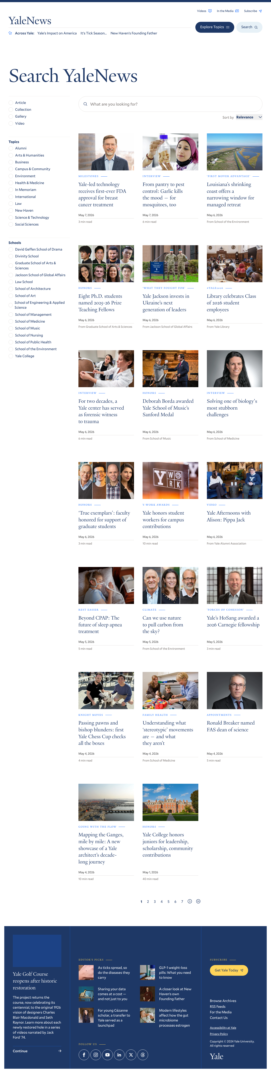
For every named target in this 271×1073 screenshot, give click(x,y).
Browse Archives (223, 1000)
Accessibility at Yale (223, 1028)
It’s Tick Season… (94, 33)
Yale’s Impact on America (57, 33)
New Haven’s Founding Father (133, 33)
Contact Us (219, 1017)
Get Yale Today (229, 970)
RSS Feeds (217, 1006)
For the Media (221, 1012)
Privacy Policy (219, 1034)
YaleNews (30, 21)
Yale (216, 1057)
